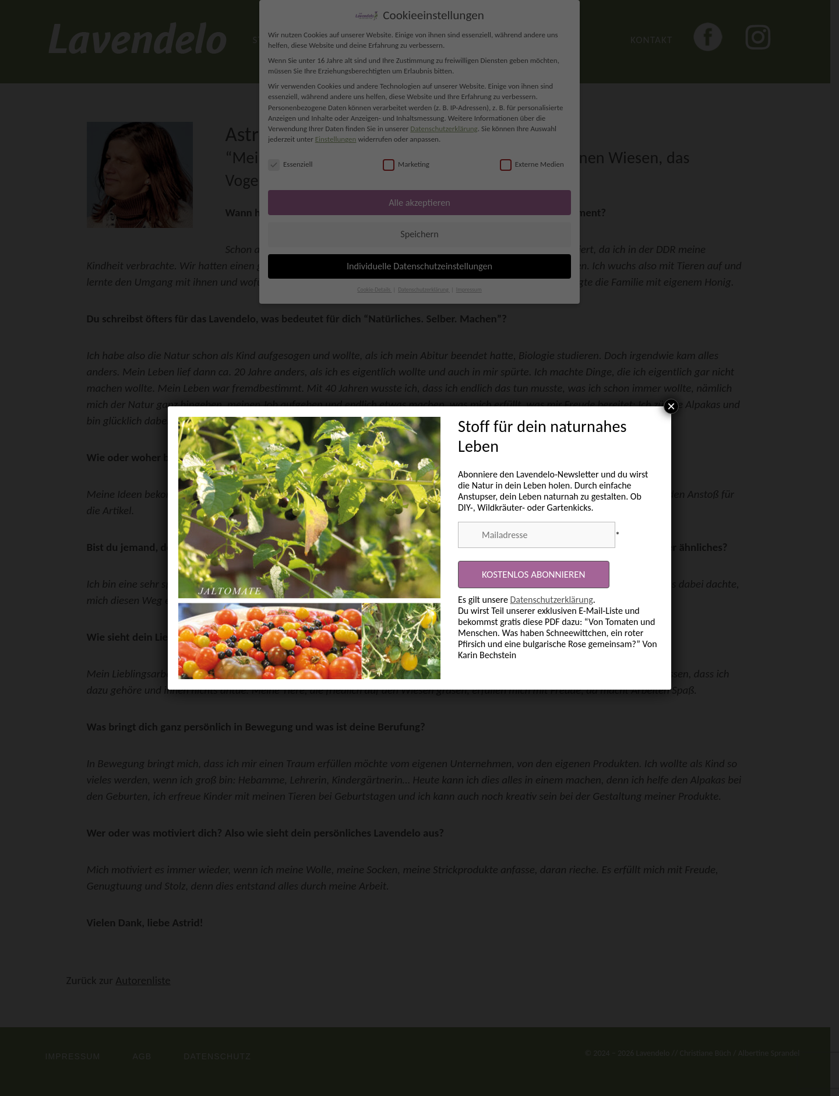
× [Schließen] (671, 406)
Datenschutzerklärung (551, 599)
